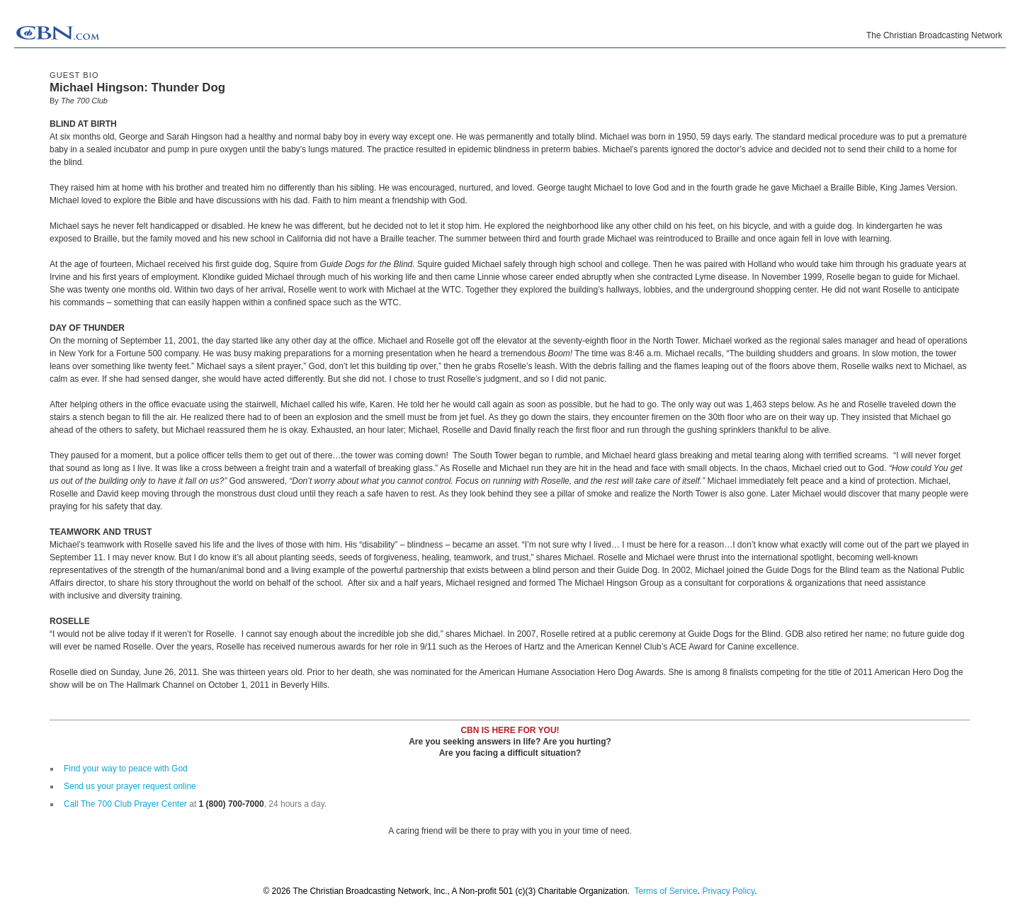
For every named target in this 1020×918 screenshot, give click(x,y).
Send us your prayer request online (130, 786)
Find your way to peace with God (126, 769)
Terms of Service (665, 891)
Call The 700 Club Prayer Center (125, 804)
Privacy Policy (728, 891)
